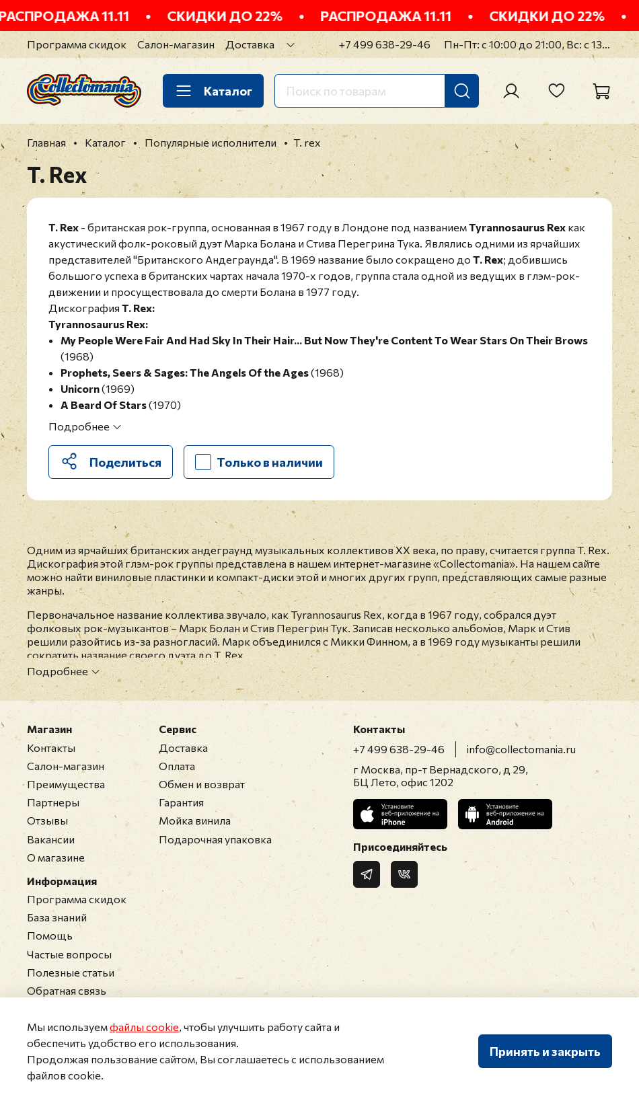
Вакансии (51, 839)
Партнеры (53, 802)
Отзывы (47, 820)
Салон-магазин (176, 44)
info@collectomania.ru (521, 748)
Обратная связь (66, 990)
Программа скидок (76, 44)
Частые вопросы (69, 954)
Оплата (177, 765)
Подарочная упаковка (215, 839)
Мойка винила (195, 820)
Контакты (51, 747)
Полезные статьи (70, 972)
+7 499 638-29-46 (384, 44)
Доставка (249, 44)
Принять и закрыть (545, 1051)
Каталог (213, 90)
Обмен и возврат (202, 783)
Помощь (50, 935)
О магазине (56, 857)
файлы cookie (144, 1026)
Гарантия (181, 802)
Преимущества (66, 783)
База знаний (57, 917)
